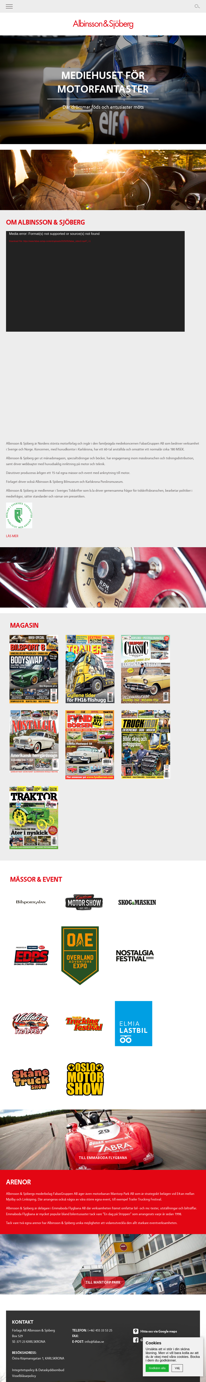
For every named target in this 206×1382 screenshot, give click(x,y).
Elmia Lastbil (75, 1316)
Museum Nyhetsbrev (81, 1343)
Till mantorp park (103, 1134)
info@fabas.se (94, 1193)
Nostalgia (18, 1289)
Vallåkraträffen (77, 1311)
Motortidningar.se (144, 1273)
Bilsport (17, 1273)
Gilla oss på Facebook (155, 1191)
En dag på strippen (79, 1289)
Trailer (16, 1278)
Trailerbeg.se (140, 1327)
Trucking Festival (78, 1322)
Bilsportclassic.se (143, 1289)
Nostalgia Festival (79, 1305)
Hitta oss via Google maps (158, 1183)
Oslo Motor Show (79, 1333)
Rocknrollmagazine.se (147, 1322)
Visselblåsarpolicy (24, 1227)
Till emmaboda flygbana (103, 1009)
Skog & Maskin (77, 1283)
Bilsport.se (139, 1278)
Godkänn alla (157, 1368)
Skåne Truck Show (79, 1327)
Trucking (18, 1300)
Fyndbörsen (20, 1294)
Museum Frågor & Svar (82, 1338)
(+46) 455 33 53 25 (100, 1182)
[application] (95, 281)
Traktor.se (139, 1316)
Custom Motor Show (81, 1278)
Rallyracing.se (141, 1305)
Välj (177, 1368)
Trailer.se (138, 1283)
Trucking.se (140, 1311)
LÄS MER (12, 536)
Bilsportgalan (76, 1273)
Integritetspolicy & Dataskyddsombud (38, 1221)
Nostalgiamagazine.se (147, 1294)
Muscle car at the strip (82, 1294)
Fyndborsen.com (143, 1300)
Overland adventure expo (84, 1300)
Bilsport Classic (22, 1283)
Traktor (17, 1305)
